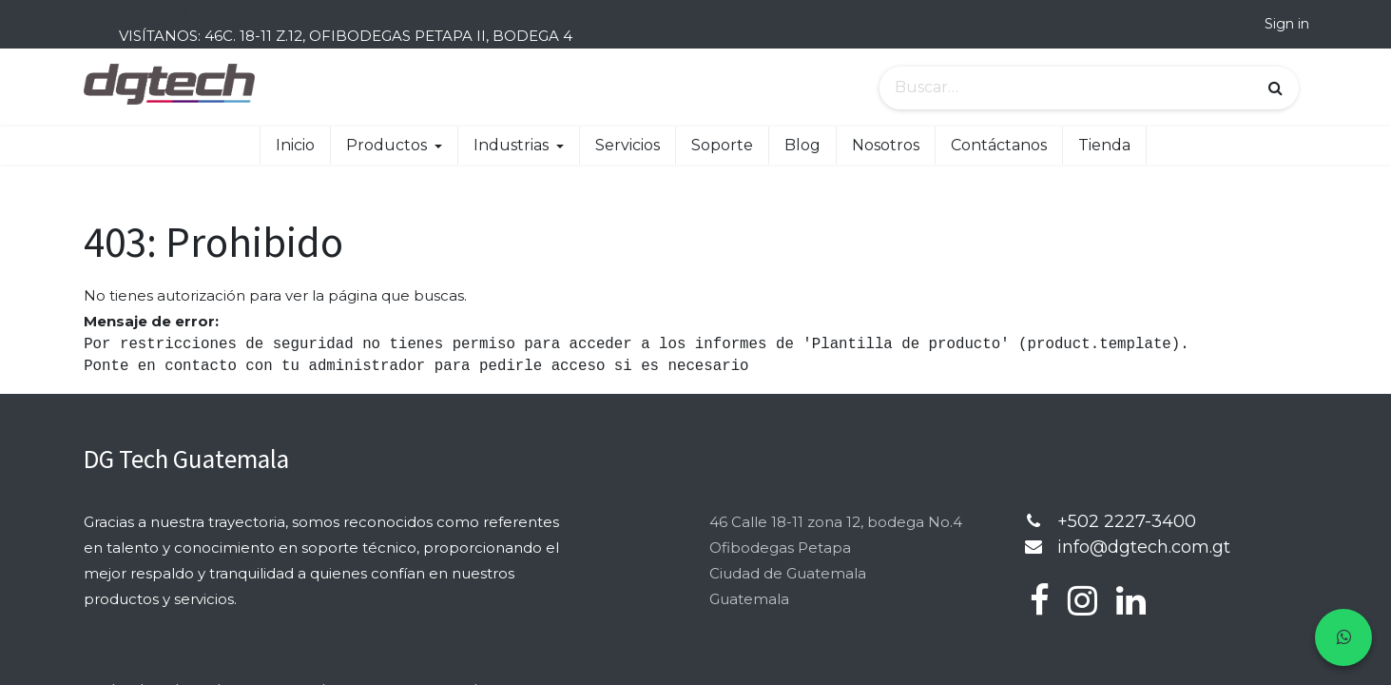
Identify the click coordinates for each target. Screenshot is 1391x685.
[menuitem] (295, 146)
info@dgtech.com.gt (1143, 547)
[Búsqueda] (1275, 88)
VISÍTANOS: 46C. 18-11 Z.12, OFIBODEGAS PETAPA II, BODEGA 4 (345, 36)
